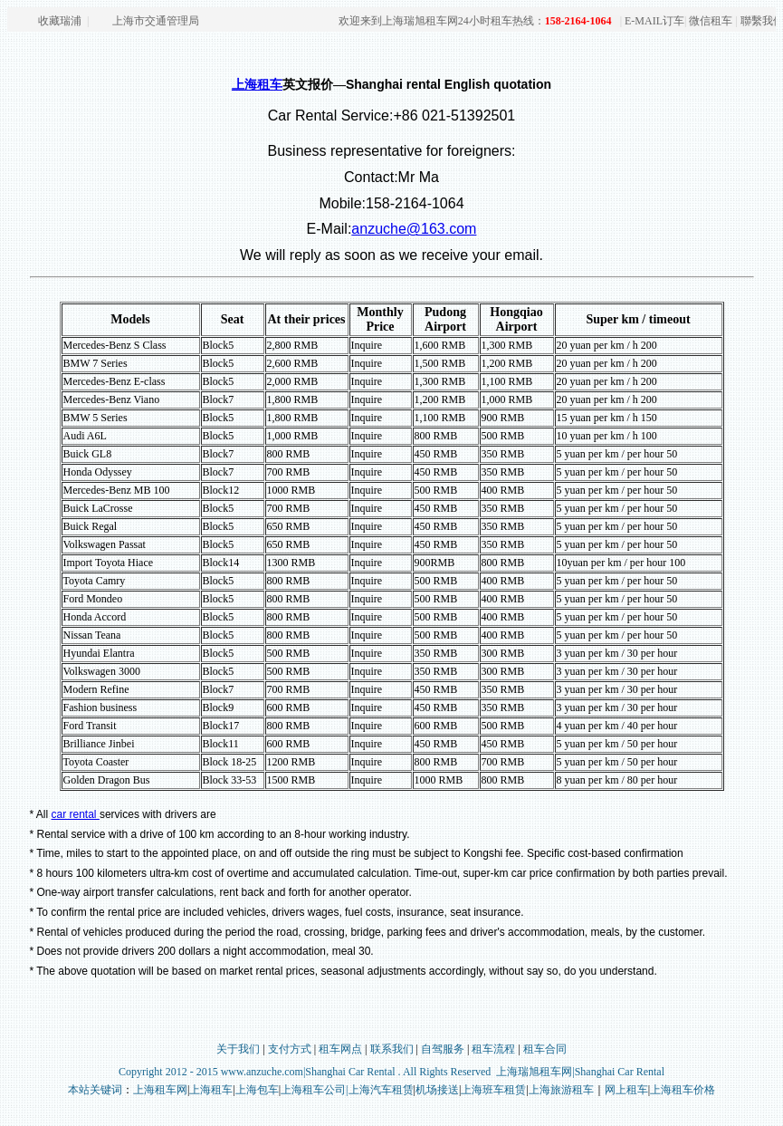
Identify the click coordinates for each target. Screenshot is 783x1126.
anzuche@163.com (413, 228)
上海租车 (257, 84)
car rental (76, 814)
